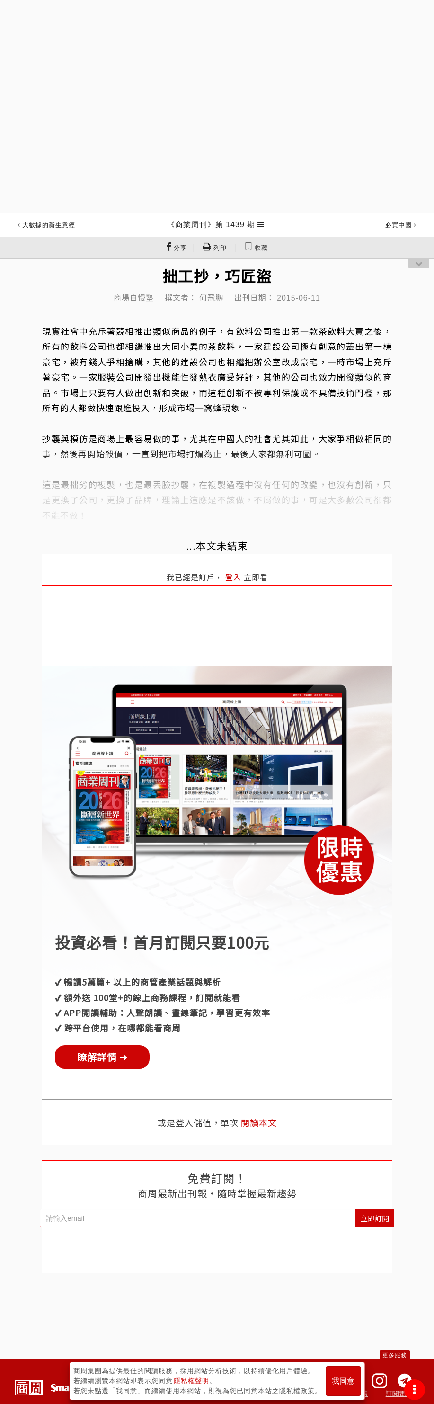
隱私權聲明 (191, 1381)
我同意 (343, 1381)
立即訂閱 (375, 1218)
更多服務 (394, 1355)
